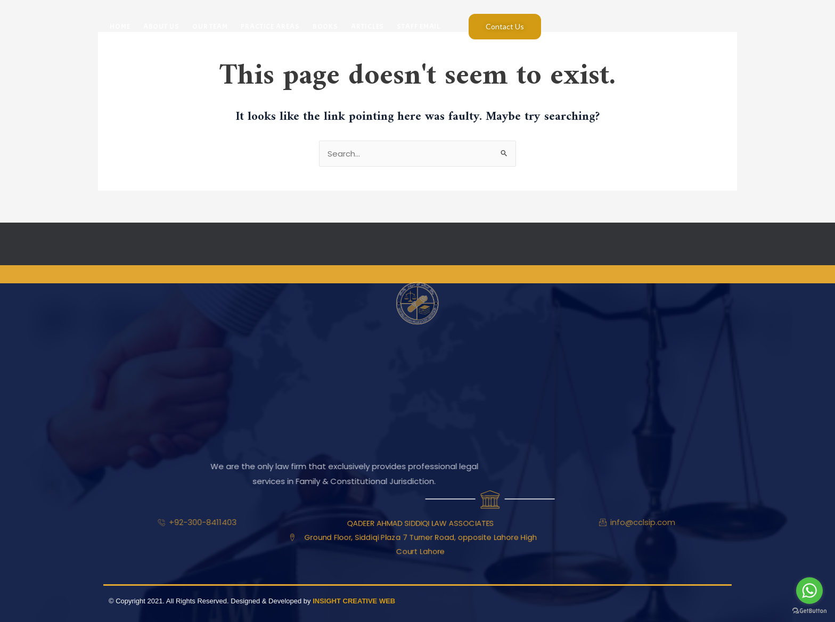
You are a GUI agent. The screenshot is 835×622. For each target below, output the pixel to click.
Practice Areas (270, 26)
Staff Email (418, 26)
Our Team (210, 26)
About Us (161, 26)
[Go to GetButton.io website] (809, 611)
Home (120, 26)
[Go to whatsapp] (809, 590)
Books (326, 26)
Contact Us (505, 26)
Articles (367, 26)
